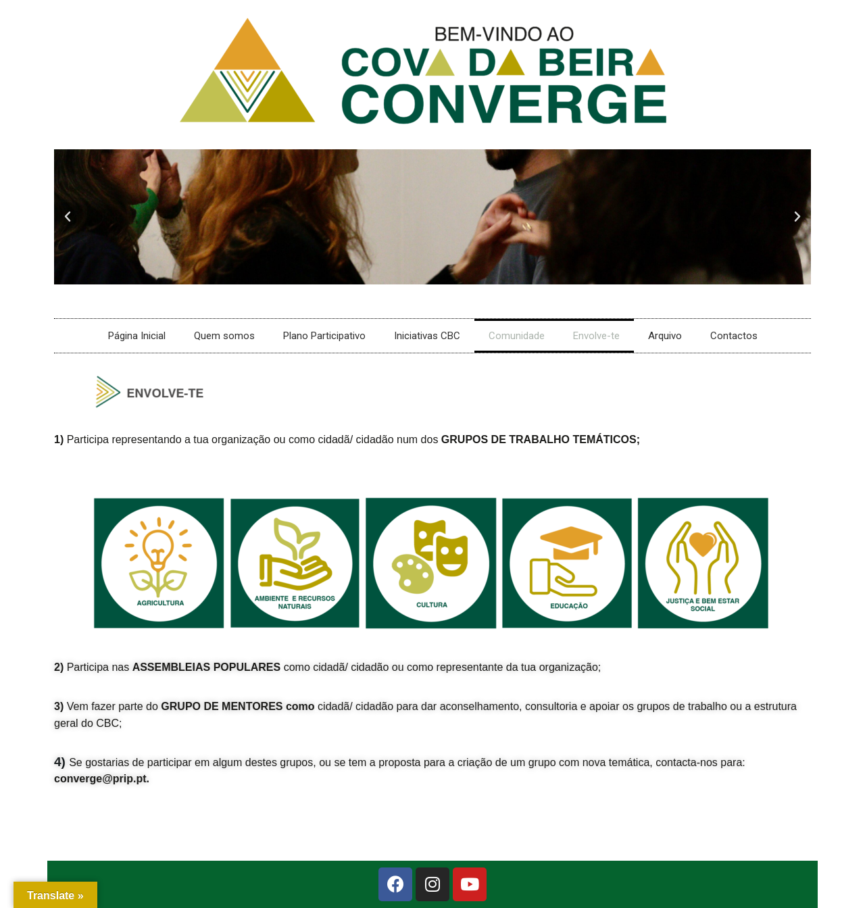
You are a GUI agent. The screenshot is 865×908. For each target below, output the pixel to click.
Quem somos (224, 336)
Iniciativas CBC (427, 336)
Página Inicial (137, 336)
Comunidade (517, 336)
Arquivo (665, 336)
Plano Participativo (324, 336)
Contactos (734, 336)
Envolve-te (596, 336)
